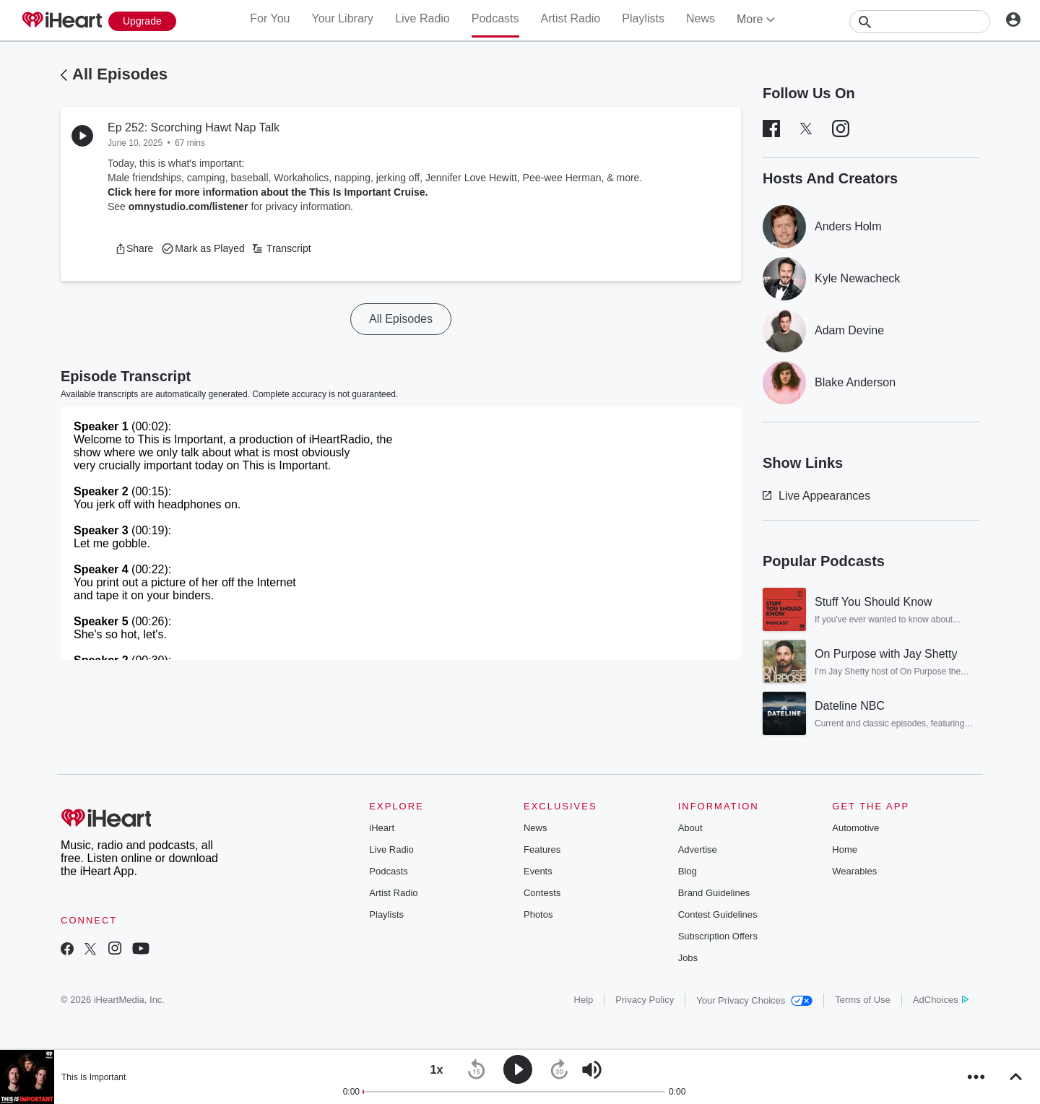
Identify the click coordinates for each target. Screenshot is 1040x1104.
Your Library (342, 18)
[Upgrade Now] (142, 21)
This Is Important (93, 1077)
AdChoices (940, 999)
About (690, 827)
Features (542, 849)
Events (538, 871)
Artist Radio (571, 18)
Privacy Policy (644, 999)
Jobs (688, 957)
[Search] (919, 21)
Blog (687, 871)
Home (844, 849)
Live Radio (422, 18)
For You (270, 18)
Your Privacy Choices (754, 1000)
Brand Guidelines (714, 892)
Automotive (855, 827)
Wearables (854, 871)
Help (584, 999)
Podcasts (495, 18)
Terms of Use (862, 999)
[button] (134, 248)
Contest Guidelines (718, 914)
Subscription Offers (718, 936)
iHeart (381, 827)
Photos (538, 914)
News (700, 18)
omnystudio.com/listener (188, 206)
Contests (542, 892)
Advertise (697, 849)
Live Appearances (816, 496)
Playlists (643, 18)
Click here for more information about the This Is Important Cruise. (268, 192)
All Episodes (120, 74)
